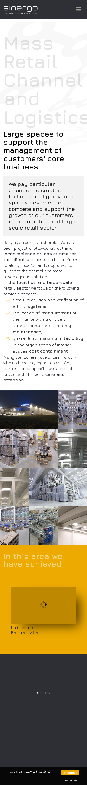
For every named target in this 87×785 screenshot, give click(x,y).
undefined (69, 773)
